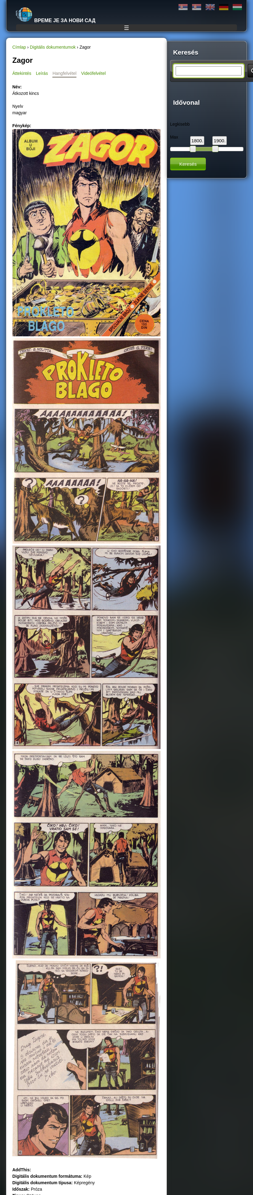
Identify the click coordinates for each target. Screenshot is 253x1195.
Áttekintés (21, 73)
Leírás (42, 73)
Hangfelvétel (64, 73)
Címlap (19, 47)
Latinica (196, 7)
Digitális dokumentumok (53, 47)
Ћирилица (183, 7)
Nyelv (17, 106)
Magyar (237, 7)
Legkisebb (180, 124)
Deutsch (223, 7)
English (210, 7)
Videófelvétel (93, 73)
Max (174, 137)
